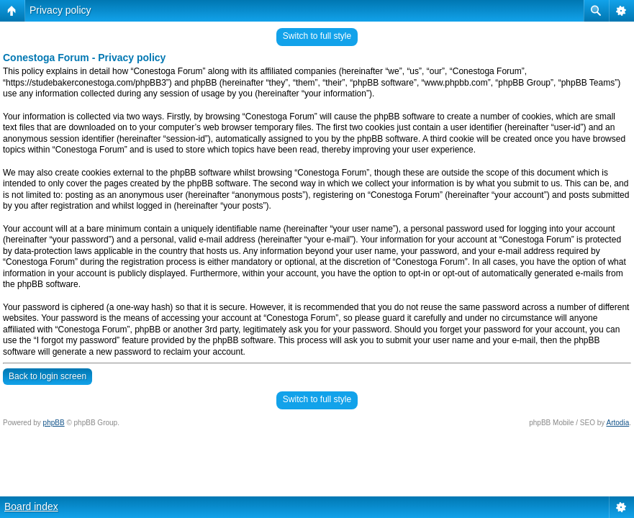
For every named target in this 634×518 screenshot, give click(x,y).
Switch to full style (317, 36)
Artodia (618, 423)
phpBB (54, 423)
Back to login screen (47, 376)
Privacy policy (60, 10)
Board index (31, 506)
